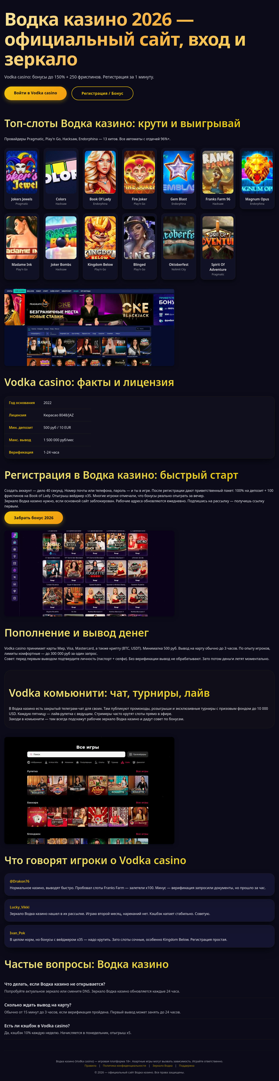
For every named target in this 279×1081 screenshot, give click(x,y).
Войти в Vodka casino (35, 92)
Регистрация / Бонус (102, 93)
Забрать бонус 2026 (33, 517)
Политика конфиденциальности (124, 1066)
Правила (90, 1066)
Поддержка (186, 1066)
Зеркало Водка (163, 1066)
